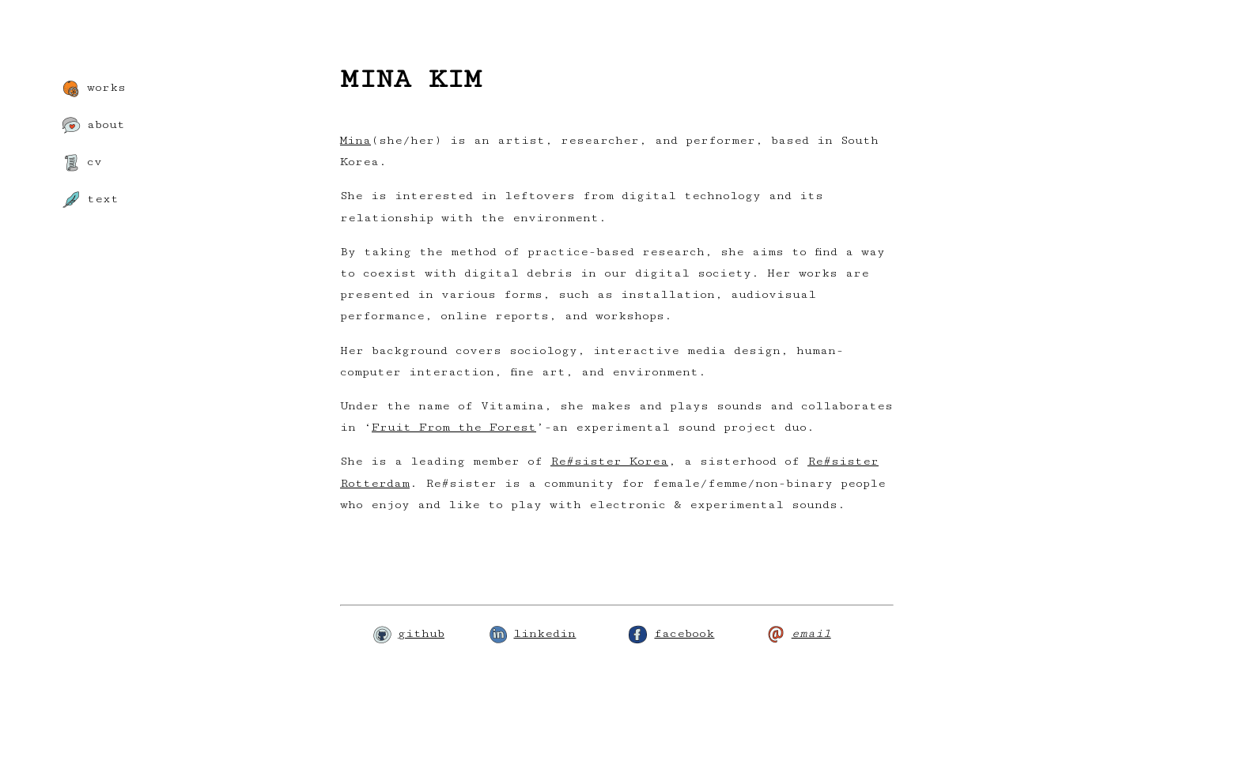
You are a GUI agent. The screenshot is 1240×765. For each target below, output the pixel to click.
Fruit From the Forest (454, 427)
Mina (355, 140)
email (798, 633)
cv (82, 162)
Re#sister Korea (609, 461)
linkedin (532, 633)
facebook (671, 633)
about (93, 125)
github (408, 633)
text (90, 199)
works (94, 88)
